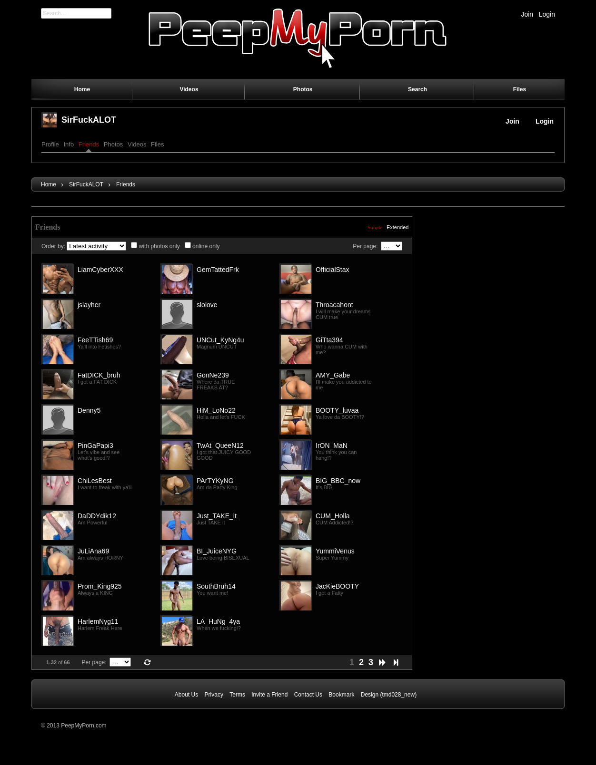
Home (48, 184)
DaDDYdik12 (97, 516)
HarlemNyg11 (98, 621)
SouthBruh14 (216, 586)
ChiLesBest (95, 480)
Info (68, 144)
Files (157, 144)
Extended (397, 227)
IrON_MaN (332, 445)
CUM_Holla (333, 516)
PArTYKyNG (215, 480)
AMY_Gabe (333, 375)
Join (527, 14)
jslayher (89, 305)
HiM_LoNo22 (216, 410)
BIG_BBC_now (338, 480)
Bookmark (341, 694)
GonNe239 (213, 375)
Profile (50, 144)
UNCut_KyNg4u (220, 340)
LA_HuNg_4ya (218, 621)
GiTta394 (329, 340)
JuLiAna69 (93, 551)
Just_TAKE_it (217, 516)
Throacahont (334, 305)
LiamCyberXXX (100, 269)
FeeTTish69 (95, 340)
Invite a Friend (269, 694)
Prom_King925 (100, 586)
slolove (207, 305)
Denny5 (89, 410)
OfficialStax (332, 269)
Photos (113, 144)
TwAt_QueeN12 (220, 445)
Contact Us (308, 694)
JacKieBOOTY (337, 586)
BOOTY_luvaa (337, 410)
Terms (237, 694)
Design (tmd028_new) (389, 694)
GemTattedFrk (218, 269)
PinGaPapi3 (95, 445)
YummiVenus (335, 551)
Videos (137, 144)
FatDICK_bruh (99, 375)
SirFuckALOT (88, 120)
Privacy (214, 694)
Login (547, 14)
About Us (186, 694)
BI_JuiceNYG (217, 551)
